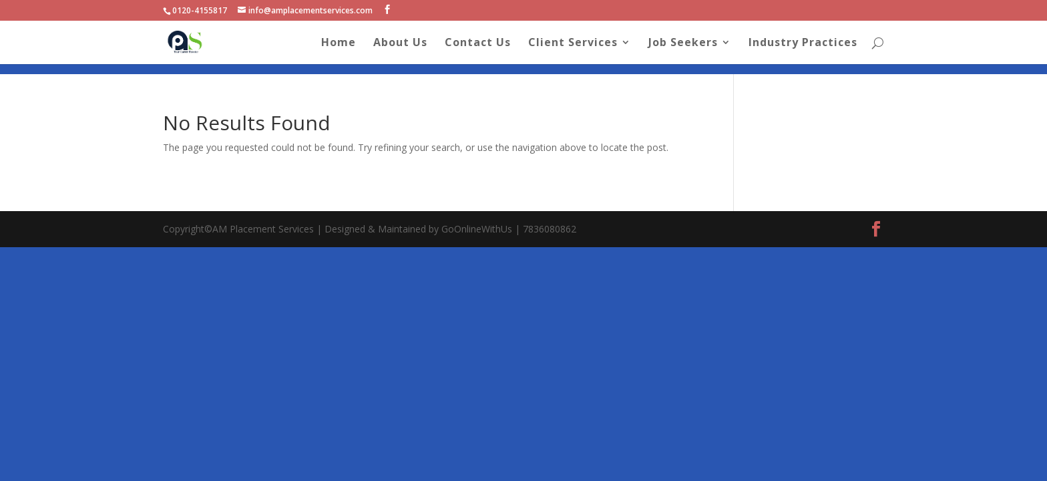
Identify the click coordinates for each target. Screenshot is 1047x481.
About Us (400, 43)
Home (338, 43)
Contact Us (478, 43)
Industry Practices (803, 43)
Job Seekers (683, 43)
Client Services (573, 43)
